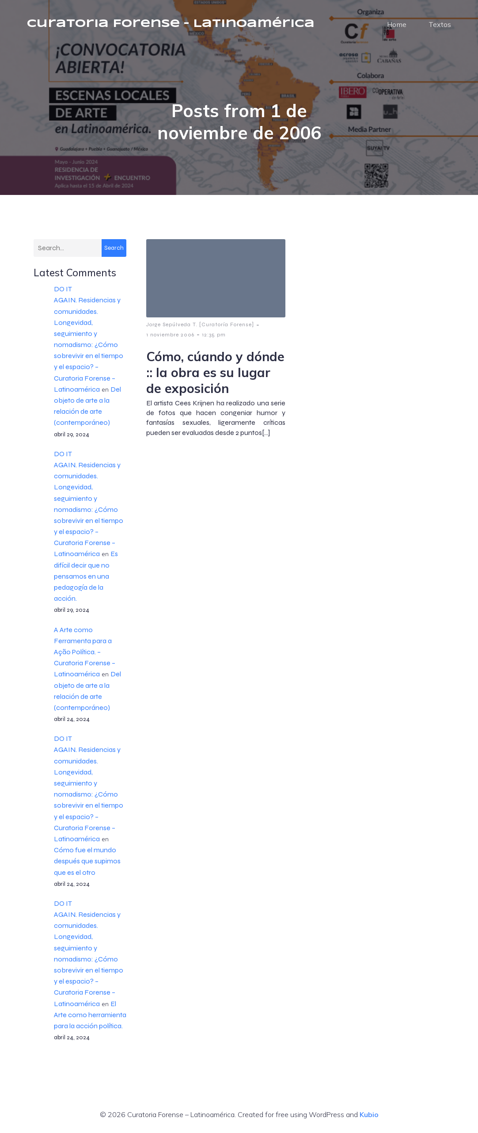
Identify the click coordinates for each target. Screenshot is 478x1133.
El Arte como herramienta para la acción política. (90, 1014)
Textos (440, 24)
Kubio (369, 1114)
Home (396, 24)
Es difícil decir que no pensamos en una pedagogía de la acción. (86, 576)
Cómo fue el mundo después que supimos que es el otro (87, 861)
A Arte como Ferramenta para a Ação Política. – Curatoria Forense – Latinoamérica (84, 652)
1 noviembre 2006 (170, 335)
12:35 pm (214, 335)
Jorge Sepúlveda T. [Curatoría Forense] (200, 324)
